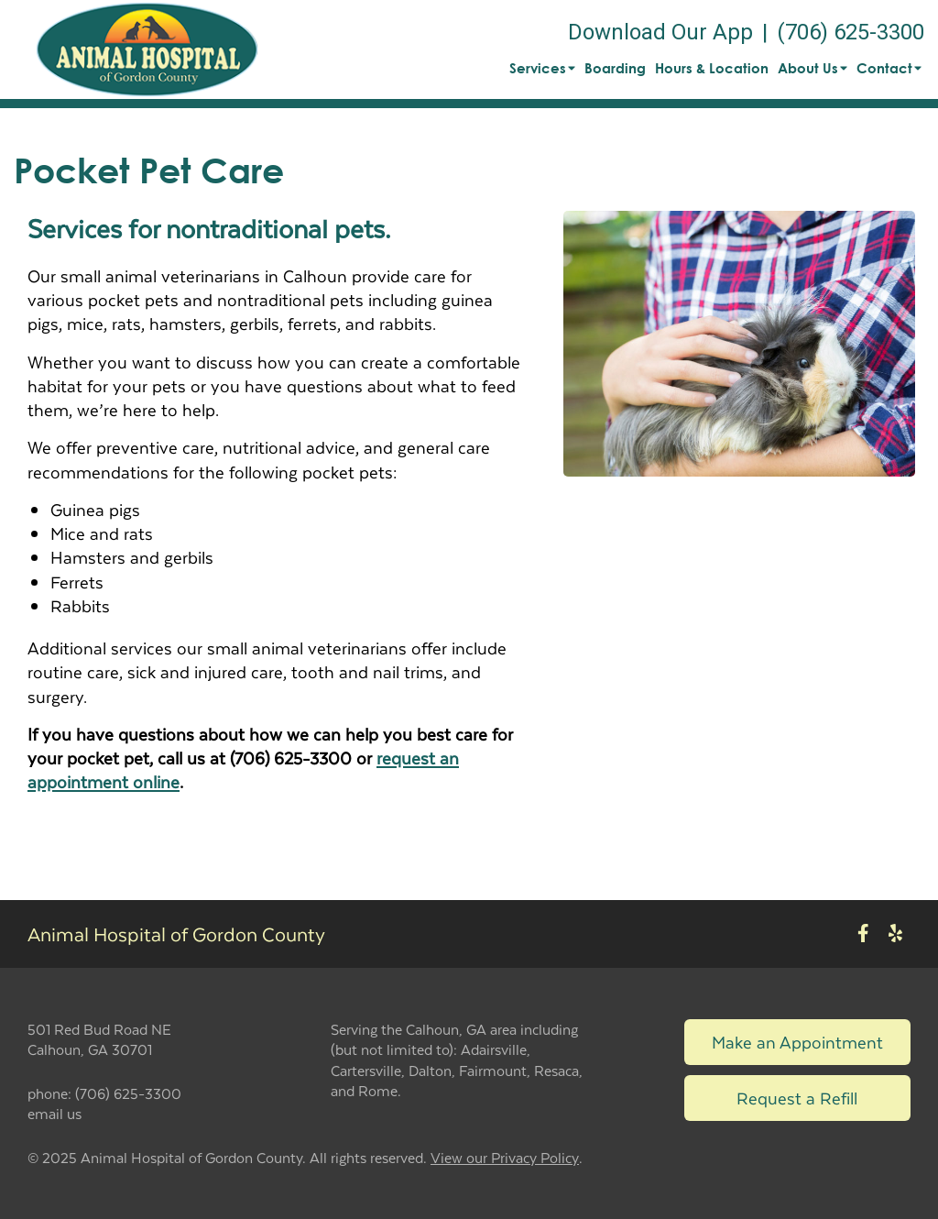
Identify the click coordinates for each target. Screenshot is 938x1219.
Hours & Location (712, 68)
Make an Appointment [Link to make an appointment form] (797, 1041)
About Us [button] (812, 68)
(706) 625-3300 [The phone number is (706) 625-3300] (850, 32)
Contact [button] (889, 68)
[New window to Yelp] (895, 933)
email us (54, 1113)
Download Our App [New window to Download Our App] (660, 32)
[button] (147, 49)
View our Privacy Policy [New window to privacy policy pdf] (505, 1158)
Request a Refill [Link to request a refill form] (796, 1097)
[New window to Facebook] (863, 933)
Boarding (615, 68)
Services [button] (542, 68)
